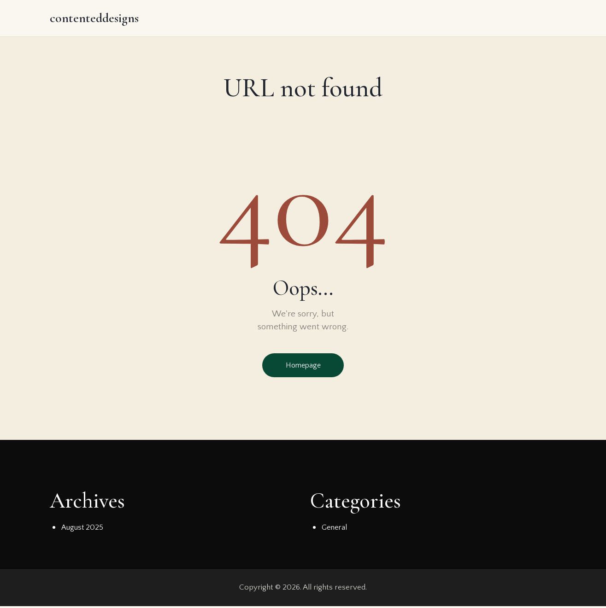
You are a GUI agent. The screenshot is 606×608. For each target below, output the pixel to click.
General (335, 529)
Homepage (303, 366)
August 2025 (82, 529)
